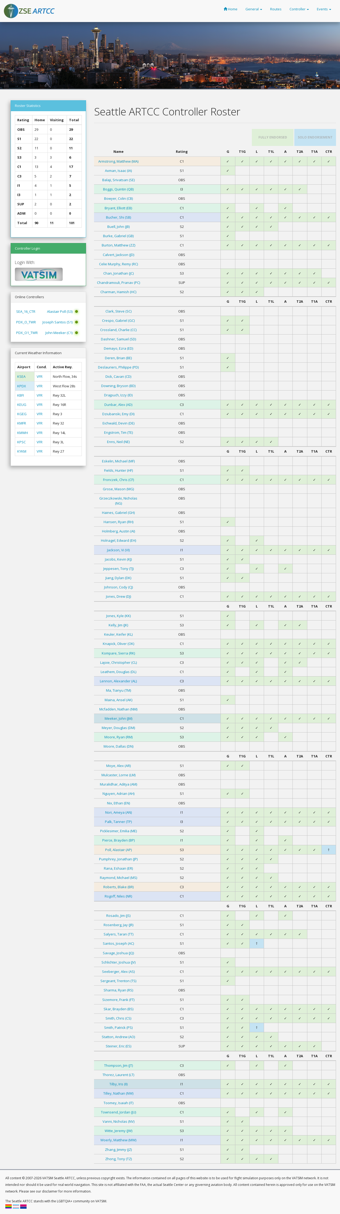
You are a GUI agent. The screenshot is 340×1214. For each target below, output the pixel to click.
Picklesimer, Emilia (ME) (118, 831)
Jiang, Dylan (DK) (118, 577)
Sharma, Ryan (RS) (118, 990)
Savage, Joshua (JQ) (118, 953)
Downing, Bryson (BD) (118, 385)
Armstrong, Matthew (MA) (118, 161)
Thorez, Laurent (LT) (118, 1074)
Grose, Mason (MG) (118, 489)
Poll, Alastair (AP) (118, 849)
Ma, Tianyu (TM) (118, 690)
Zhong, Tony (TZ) (118, 1158)
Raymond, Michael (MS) (118, 877)
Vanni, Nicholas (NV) (118, 1121)
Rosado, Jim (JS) (118, 915)
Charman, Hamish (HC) (118, 291)
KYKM (21, 451)
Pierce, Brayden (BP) (118, 840)
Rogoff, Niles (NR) (118, 896)
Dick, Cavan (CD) (118, 376)
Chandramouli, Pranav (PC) (118, 282)
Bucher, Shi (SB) (118, 217)
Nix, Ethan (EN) (118, 803)
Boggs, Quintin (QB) (118, 189)
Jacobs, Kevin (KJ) (118, 559)
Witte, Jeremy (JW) (118, 1130)
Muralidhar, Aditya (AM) (118, 784)
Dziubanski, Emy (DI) (118, 413)
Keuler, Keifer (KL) (118, 634)
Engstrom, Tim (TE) (118, 432)
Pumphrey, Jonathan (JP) (118, 859)
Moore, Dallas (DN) (118, 746)
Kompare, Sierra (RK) (118, 653)
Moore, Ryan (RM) (118, 737)
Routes (276, 9)
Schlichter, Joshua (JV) (118, 962)
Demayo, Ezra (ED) (118, 348)
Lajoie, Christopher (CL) (118, 662)
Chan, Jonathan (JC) (118, 273)
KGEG (22, 413)
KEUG (21, 404)
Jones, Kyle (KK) (118, 615)
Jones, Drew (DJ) (118, 596)
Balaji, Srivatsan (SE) (118, 179)
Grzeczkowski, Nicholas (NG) (118, 500)
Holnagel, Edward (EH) (118, 540)
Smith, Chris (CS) (118, 1018)
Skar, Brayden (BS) (118, 1009)
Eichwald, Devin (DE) (118, 423)
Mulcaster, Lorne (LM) (118, 775)
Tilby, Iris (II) (118, 1084)
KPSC (21, 442)
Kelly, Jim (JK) (118, 625)
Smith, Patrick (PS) (118, 1027)
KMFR (21, 423)
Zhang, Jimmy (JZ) (118, 1149)
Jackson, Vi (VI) (118, 550)
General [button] (253, 9)
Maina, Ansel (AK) (118, 699)
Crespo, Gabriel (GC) (118, 320)
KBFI (20, 395)
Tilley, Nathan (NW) (118, 1093)
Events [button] (324, 9)
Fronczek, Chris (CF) (118, 479)
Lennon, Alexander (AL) (118, 681)
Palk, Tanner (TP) (118, 821)
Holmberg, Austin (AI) (118, 531)
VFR (39, 376)
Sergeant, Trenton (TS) (118, 980)
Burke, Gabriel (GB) (118, 235)
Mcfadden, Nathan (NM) (118, 709)
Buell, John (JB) (118, 226)
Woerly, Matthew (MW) (118, 1140)
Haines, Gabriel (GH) (118, 512)
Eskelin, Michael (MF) (118, 461)
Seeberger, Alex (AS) (118, 971)
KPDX (21, 386)
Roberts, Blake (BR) (118, 887)
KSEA (21, 376)
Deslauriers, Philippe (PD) (118, 367)
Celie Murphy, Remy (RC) (118, 264)
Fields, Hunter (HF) (118, 470)
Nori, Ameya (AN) (118, 812)
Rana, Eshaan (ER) (118, 868)
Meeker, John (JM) (118, 718)
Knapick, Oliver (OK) (118, 643)
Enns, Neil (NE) (118, 441)
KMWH (22, 432)
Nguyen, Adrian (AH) (118, 793)
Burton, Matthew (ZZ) (118, 245)
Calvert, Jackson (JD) (118, 254)
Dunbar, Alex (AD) (118, 404)
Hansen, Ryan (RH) (118, 521)
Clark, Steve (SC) (118, 311)
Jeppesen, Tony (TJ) (118, 568)
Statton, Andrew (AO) (118, 1036)
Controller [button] (299, 9)
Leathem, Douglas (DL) (118, 671)
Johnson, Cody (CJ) (118, 587)
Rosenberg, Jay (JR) (118, 924)
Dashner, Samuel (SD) (118, 339)
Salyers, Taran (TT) (118, 934)
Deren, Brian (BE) (118, 357)
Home (230, 9)
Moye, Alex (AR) (118, 765)
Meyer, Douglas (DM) (118, 727)
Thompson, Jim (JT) (118, 1065)
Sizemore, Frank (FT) (118, 999)
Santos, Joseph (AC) (118, 943)
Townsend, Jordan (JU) (118, 1112)
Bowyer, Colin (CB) (118, 198)
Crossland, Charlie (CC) (118, 329)
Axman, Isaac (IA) (118, 170)
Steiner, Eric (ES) (118, 1046)
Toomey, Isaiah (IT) (118, 1102)
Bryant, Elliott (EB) (118, 208)
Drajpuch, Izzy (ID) (118, 395)
